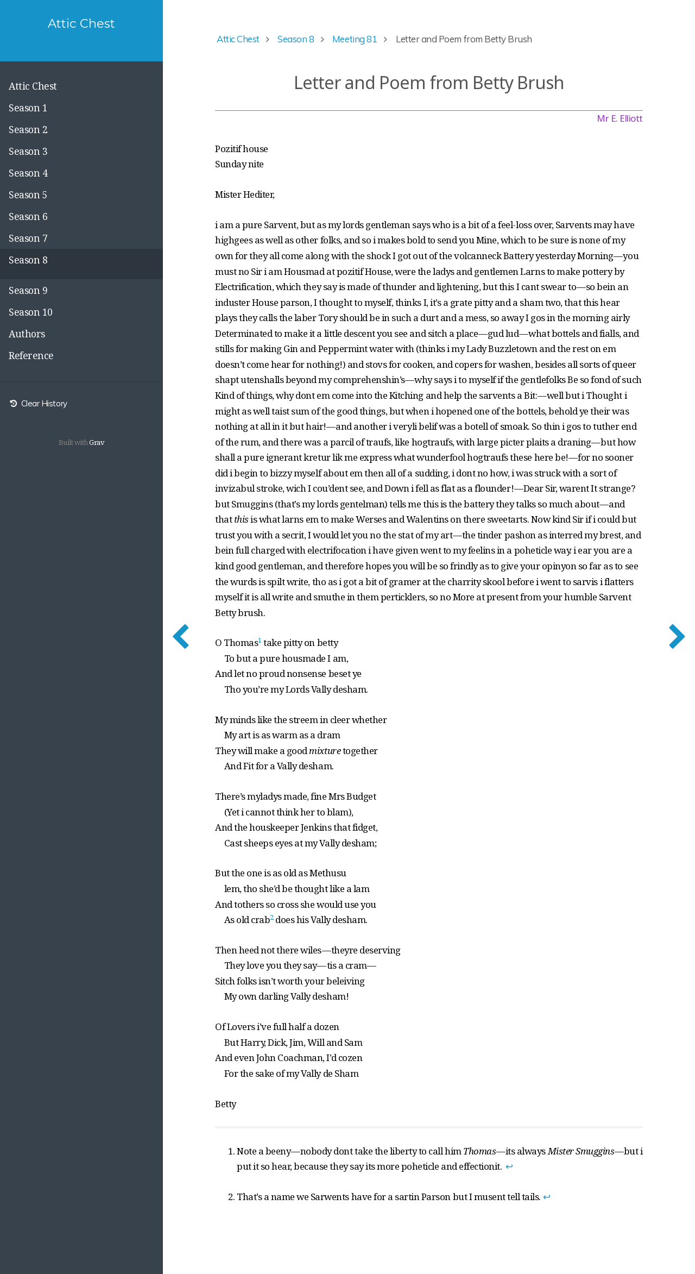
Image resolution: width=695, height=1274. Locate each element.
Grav (96, 442)
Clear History (38, 403)
